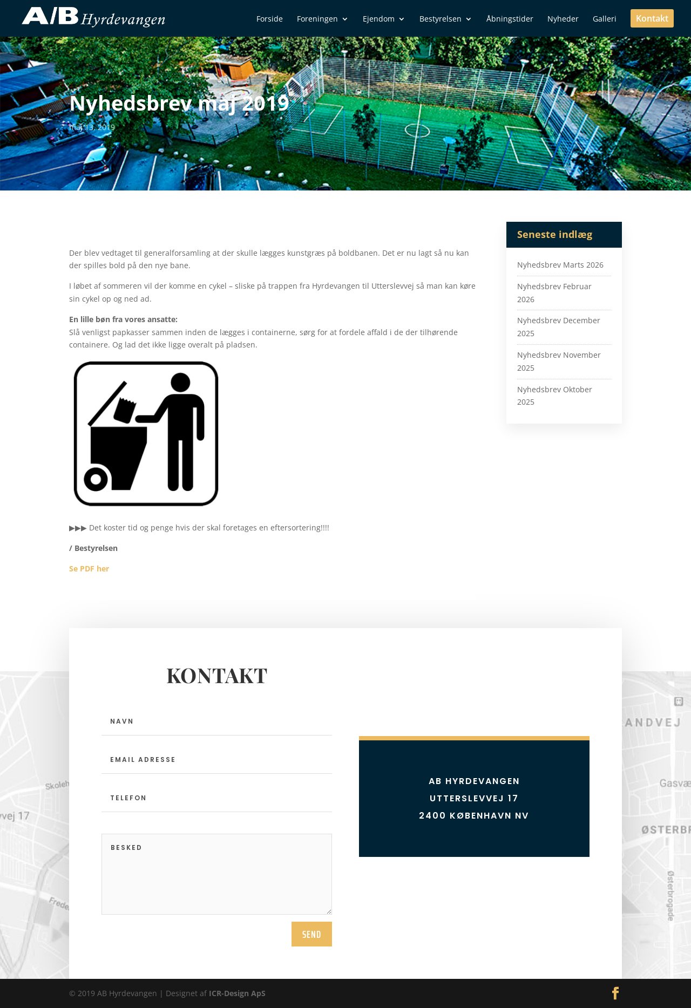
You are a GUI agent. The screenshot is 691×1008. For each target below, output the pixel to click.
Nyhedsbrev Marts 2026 (560, 265)
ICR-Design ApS (237, 993)
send (311, 934)
